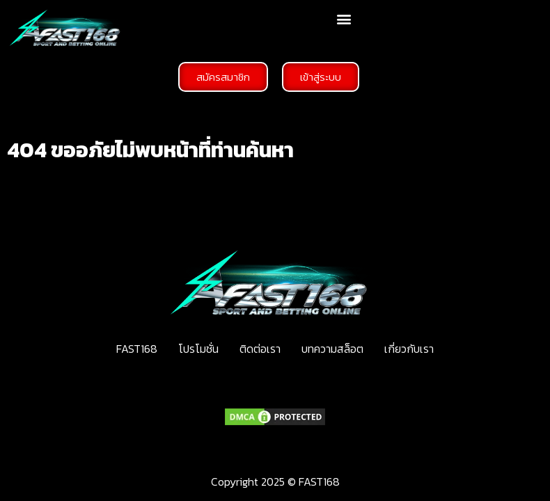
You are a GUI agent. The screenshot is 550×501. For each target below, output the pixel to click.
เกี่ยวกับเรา (409, 348)
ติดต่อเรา (260, 348)
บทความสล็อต (332, 348)
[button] (343, 18)
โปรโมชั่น (198, 348)
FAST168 (136, 348)
